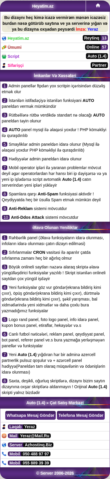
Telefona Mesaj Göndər (80, 415)
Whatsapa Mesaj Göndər (31, 415)
